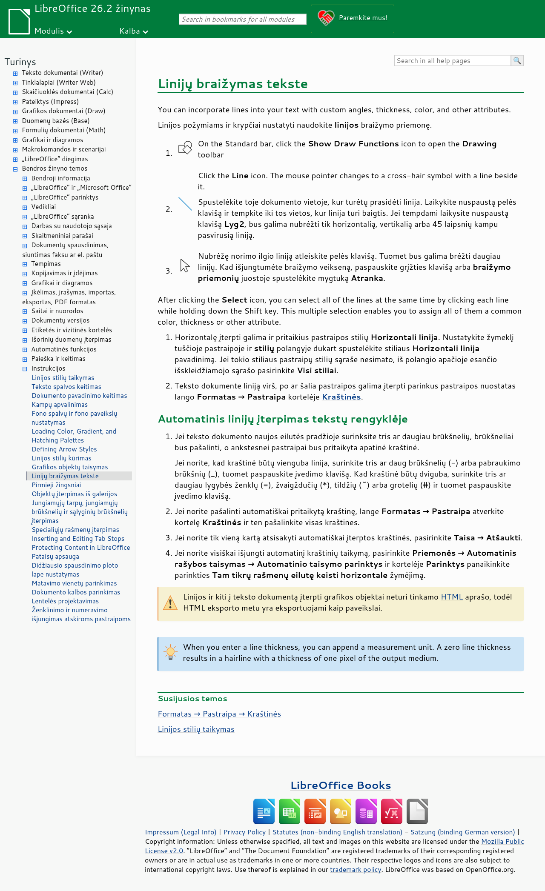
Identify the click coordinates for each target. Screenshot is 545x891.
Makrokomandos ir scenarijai (64, 149)
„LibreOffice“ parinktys (64, 197)
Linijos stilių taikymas (63, 377)
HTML (452, 596)
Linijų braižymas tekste (65, 475)
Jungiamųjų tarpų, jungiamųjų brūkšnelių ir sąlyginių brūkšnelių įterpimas (80, 511)
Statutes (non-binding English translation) (337, 832)
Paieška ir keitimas (58, 358)
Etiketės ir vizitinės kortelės (71, 330)
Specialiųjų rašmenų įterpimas (75, 529)
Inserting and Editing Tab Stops (78, 538)
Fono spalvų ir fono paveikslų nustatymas (75, 418)
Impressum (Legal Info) (181, 832)
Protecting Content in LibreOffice (81, 547)
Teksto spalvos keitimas (66, 386)
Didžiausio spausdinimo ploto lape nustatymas (75, 570)
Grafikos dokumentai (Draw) (64, 110)
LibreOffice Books (340, 784)
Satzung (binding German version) (463, 832)
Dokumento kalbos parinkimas (76, 592)
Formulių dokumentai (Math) (64, 130)
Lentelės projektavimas (65, 601)
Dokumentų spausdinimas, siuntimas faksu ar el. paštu (65, 249)
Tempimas (46, 263)
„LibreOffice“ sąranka (62, 216)
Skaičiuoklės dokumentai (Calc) (67, 91)
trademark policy (355, 869)
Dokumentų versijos (60, 320)
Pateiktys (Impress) (50, 101)
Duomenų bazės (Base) (56, 120)
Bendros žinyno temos (55, 168)
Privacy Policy (244, 832)
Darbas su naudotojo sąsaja (71, 225)
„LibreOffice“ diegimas (55, 158)
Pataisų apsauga (55, 556)
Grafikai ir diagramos (52, 139)
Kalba (129, 30)
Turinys (20, 61)
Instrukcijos (48, 368)
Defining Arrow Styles (64, 449)
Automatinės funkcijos (64, 349)
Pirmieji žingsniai (56, 484)
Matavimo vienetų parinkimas (74, 583)
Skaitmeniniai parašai (62, 235)
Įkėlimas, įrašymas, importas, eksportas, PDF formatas (69, 297)
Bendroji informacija (60, 178)
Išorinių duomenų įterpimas (71, 339)
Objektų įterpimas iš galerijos (74, 493)
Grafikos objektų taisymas (70, 467)
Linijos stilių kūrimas (62, 458)
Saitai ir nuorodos (57, 310)
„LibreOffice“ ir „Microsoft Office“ (81, 187)
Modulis (49, 30)
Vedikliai (43, 206)
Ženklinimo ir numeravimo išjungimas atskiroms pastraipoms (81, 614)
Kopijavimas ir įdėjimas (64, 272)
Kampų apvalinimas (60, 404)
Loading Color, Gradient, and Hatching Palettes (74, 436)
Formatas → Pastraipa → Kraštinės (219, 713)
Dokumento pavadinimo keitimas (79, 395)
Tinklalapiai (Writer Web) (59, 82)
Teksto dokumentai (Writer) (62, 72)
